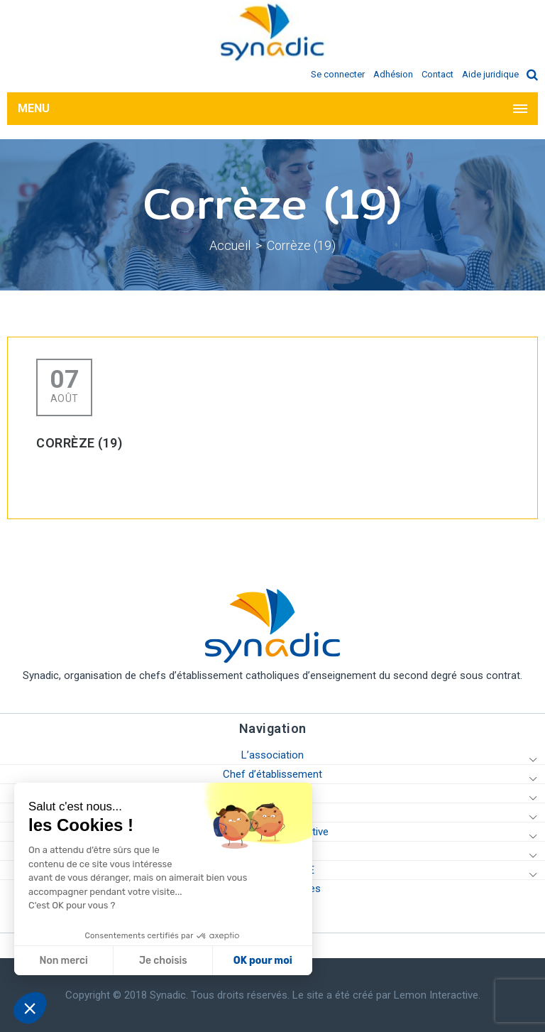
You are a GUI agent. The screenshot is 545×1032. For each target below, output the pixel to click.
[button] (30, 1008)
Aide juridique (490, 74)
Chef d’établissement (272, 774)
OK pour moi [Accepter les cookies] (130, 961)
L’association (272, 755)
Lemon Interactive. (437, 995)
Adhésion (393, 74)
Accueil (230, 245)
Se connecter (338, 74)
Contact (437, 74)
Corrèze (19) (301, 245)
